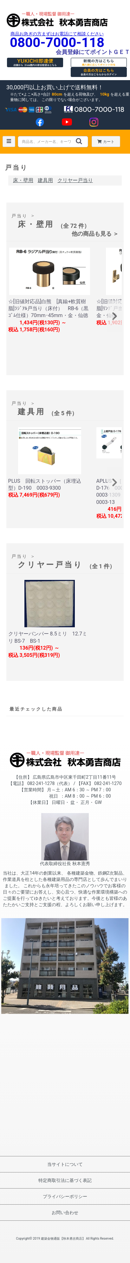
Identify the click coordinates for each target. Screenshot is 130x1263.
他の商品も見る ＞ (95, 233)
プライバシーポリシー (65, 1196)
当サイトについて (65, 1164)
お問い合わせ (65, 1212)
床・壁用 (23, 180)
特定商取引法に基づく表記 (65, 1180)
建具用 (45, 180)
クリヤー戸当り (75, 180)
